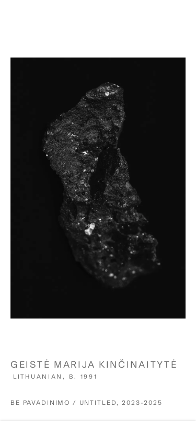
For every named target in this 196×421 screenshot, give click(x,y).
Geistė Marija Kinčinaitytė (93, 368)
